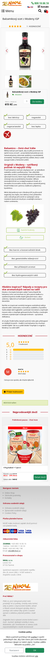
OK (34, 650)
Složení (25, 237)
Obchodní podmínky (13, 495)
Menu (7, 11)
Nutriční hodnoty (25, 230)
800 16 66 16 (41, 3)
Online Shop (10, 493)
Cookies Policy (10, 513)
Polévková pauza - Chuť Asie (25, 420)
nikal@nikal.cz (14, 551)
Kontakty (8, 498)
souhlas (34, 637)
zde (36, 656)
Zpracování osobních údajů (15, 510)
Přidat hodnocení (13, 391)
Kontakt (45, 6)
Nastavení (14, 650)
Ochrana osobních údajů (14, 508)
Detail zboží (40, 477)
